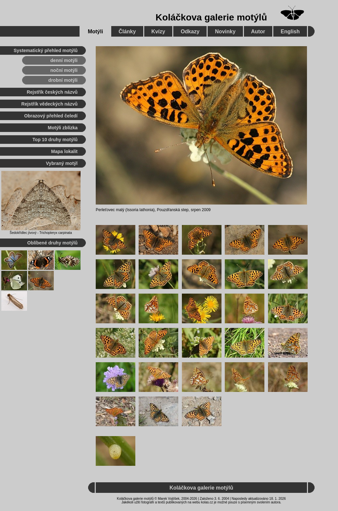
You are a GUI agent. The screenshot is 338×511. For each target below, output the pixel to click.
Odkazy (190, 31)
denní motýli (64, 60)
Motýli (95, 31)
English (290, 31)
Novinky (225, 31)
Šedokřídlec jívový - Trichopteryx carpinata (41, 233)
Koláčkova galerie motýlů (211, 17)
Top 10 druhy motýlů (55, 139)
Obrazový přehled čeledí (51, 115)
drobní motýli (63, 80)
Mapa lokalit (64, 151)
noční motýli (64, 70)
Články (127, 31)
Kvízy (158, 31)
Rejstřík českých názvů (52, 92)
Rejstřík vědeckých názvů (49, 104)
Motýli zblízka (63, 127)
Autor (258, 31)
